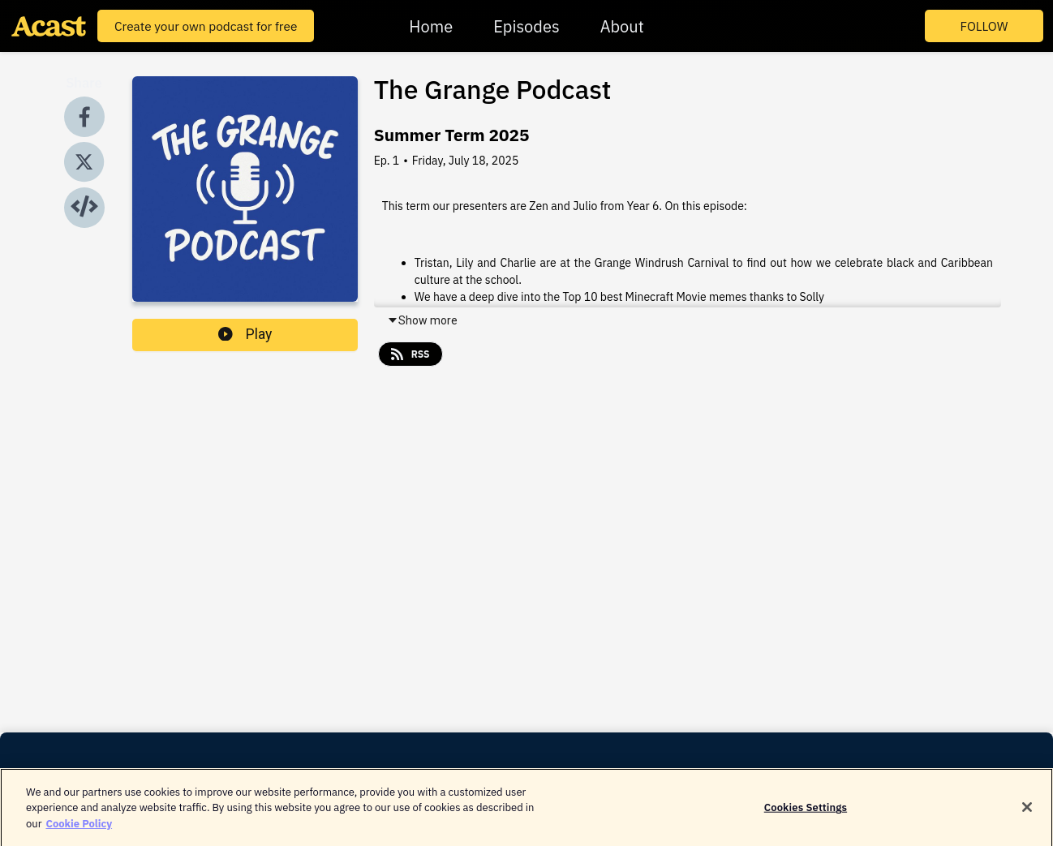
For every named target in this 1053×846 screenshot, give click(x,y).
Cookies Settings (805, 811)
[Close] (1027, 812)
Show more (422, 320)
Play (245, 334)
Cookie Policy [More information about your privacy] (78, 828)
